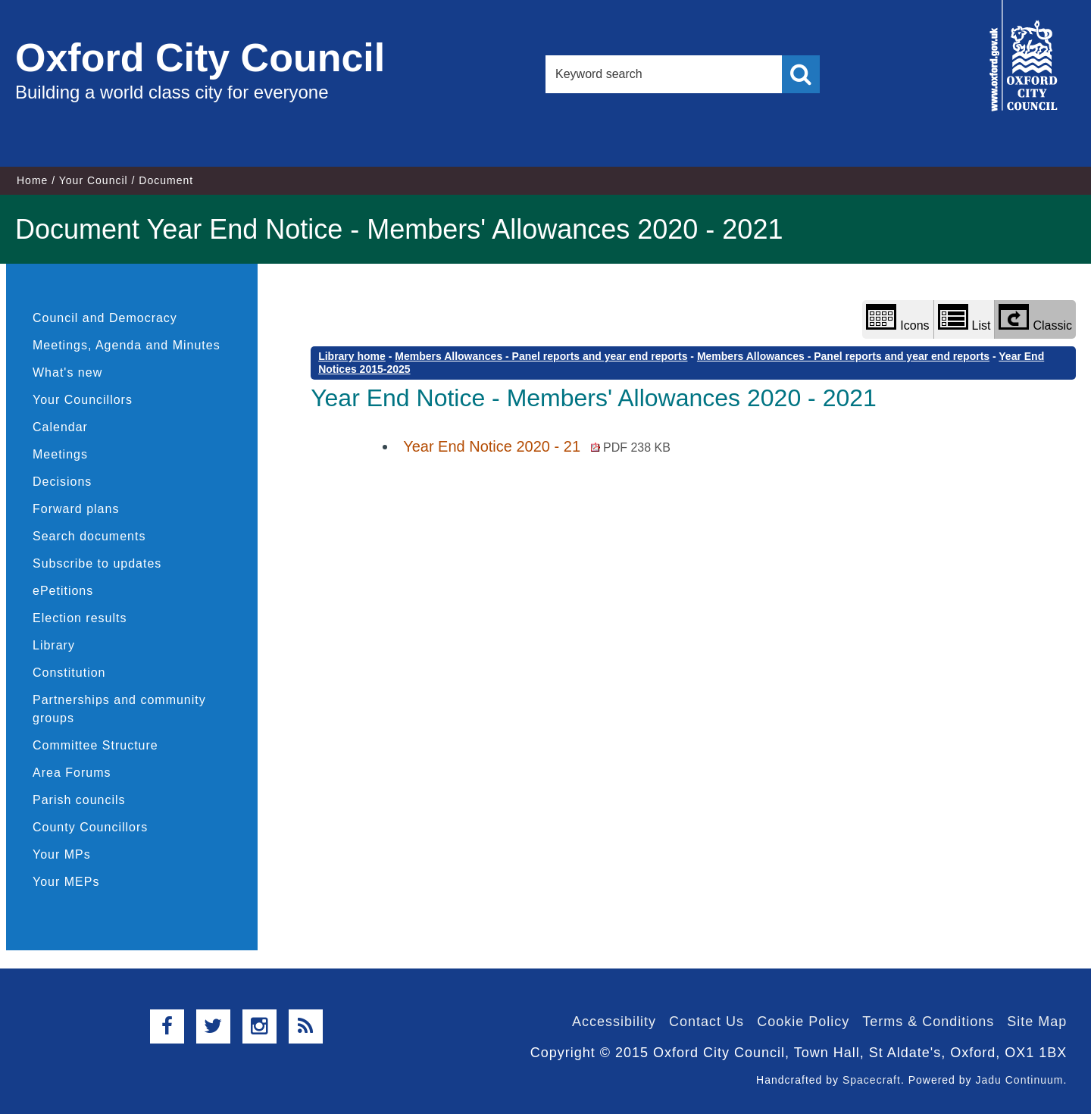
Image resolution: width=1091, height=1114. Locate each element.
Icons (897, 318)
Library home (352, 356)
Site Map (1037, 1021)
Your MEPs (66, 881)
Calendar (60, 427)
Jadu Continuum (1019, 1080)
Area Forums (72, 772)
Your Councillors (83, 399)
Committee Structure (95, 745)
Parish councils (79, 799)
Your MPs (62, 854)
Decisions (62, 481)
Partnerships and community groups (119, 708)
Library (54, 645)
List (964, 318)
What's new (67, 372)
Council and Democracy (105, 317)
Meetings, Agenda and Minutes (126, 345)
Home (32, 180)
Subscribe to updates (97, 563)
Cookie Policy (803, 1021)
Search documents (89, 536)
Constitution (69, 672)
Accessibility (614, 1021)
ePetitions (63, 590)
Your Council (93, 180)
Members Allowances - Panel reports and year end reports (541, 356)
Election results (80, 618)
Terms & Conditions (928, 1021)
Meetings (60, 454)
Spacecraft (871, 1080)
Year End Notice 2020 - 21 (537, 446)
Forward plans (76, 508)
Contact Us (706, 1021)
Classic (1035, 318)
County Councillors (90, 827)
